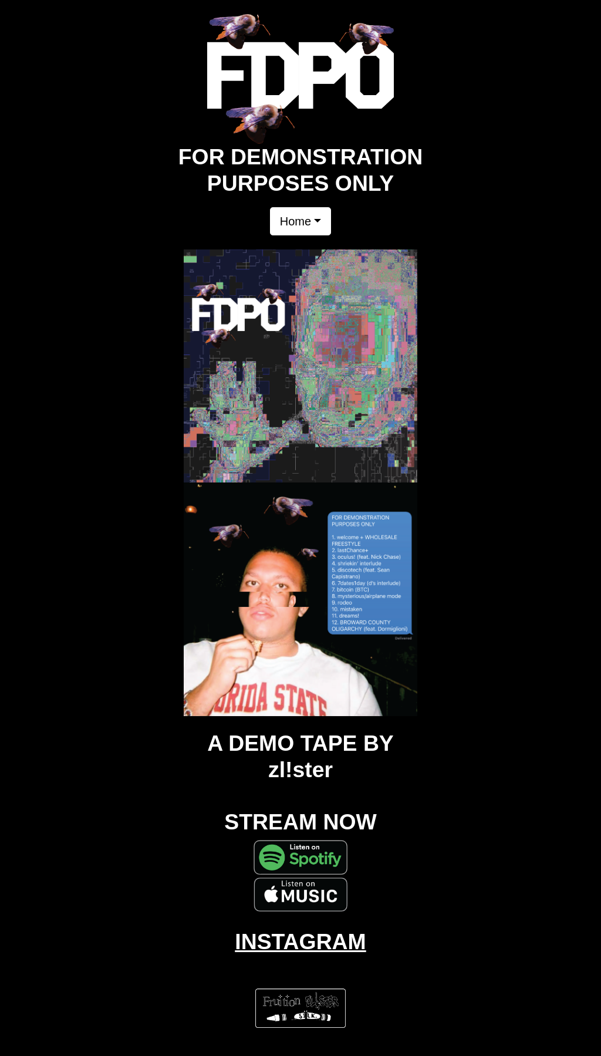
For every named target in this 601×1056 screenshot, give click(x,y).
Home (295, 221)
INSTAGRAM (300, 941)
